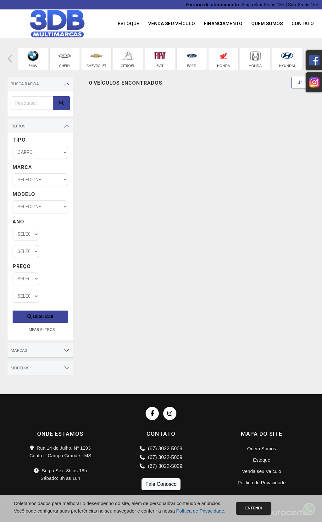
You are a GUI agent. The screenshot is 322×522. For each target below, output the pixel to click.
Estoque (128, 23)
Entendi (253, 508)
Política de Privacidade (262, 482)
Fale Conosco (161, 484)
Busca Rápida (25, 83)
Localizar (40, 316)
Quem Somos (267, 23)
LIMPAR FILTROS (40, 329)
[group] (33, 58)
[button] (10, 58)
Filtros (18, 126)
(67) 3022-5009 (161, 448)
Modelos (20, 368)
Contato (302, 23)
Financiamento (223, 23)
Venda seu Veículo (171, 23)
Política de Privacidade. (200, 511)
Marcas (19, 350)
